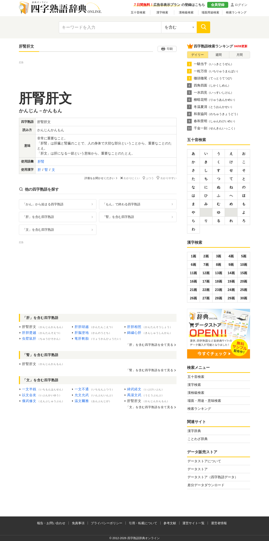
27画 (206, 298)
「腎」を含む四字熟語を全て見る (149, 370)
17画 (206, 281)
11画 (193, 273)
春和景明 (212, 121)
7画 (206, 264)
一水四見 (210, 92)
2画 (206, 256)
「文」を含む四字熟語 (38, 229)
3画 (218, 256)
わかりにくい (130, 178)
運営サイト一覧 (193, 523)
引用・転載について (143, 523)
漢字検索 (162, 12)
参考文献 (170, 523)
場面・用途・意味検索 (204, 400)
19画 (231, 281)
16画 (193, 281)
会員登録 (217, 5)
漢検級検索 (186, 12)
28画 (218, 298)
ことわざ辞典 (197, 439)
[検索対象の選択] (179, 27)
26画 (193, 298)
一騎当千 (210, 64)
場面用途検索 (210, 12)
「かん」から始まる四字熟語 (42, 204)
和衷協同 (213, 114)
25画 (243, 290)
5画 (243, 256)
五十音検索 (138, 12)
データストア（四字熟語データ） (212, 477)
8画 (218, 264)
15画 (243, 273)
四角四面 (209, 85)
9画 (231, 264)
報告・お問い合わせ (51, 523)
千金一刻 (212, 128)
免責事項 (78, 523)
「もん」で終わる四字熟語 (121, 204)
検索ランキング (236, 12)
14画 (231, 273)
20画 (243, 281)
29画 (231, 298)
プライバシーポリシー (106, 523)
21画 (193, 290)
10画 (243, 264)
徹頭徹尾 (210, 78)
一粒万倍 (213, 71)
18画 (218, 281)
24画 (231, 290)
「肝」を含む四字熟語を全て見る (149, 344)
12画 (206, 273)
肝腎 (41, 161)
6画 (193, 264)
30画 (243, 298)
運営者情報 (219, 523)
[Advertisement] (97, 74)
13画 (218, 273)
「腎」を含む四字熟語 (118, 217)
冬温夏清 (210, 107)
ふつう (148, 178)
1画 (193, 256)
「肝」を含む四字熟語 (38, 217)
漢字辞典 (194, 431)
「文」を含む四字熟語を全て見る (149, 407)
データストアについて (204, 461)
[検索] (203, 27)
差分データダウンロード (205, 485)
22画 (206, 290)
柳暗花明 (212, 99)
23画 (218, 290)
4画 (231, 256)
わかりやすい (166, 178)
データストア (197, 469)
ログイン (241, 5)
